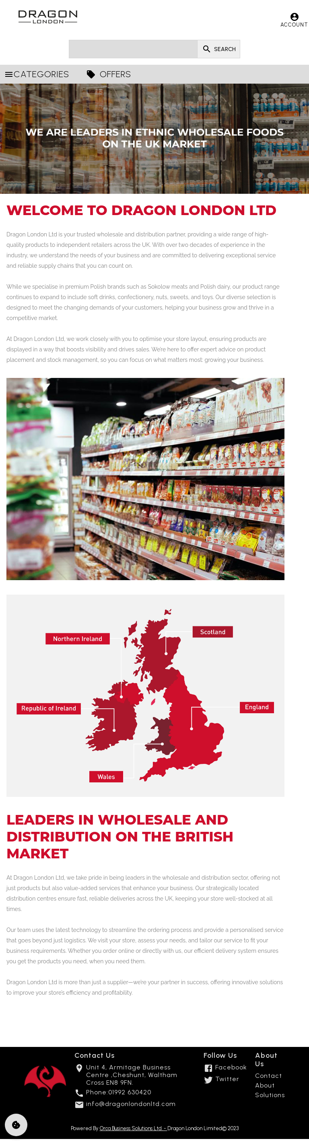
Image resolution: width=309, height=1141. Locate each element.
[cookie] (16, 1125)
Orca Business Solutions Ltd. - (133, 1128)
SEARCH (219, 49)
